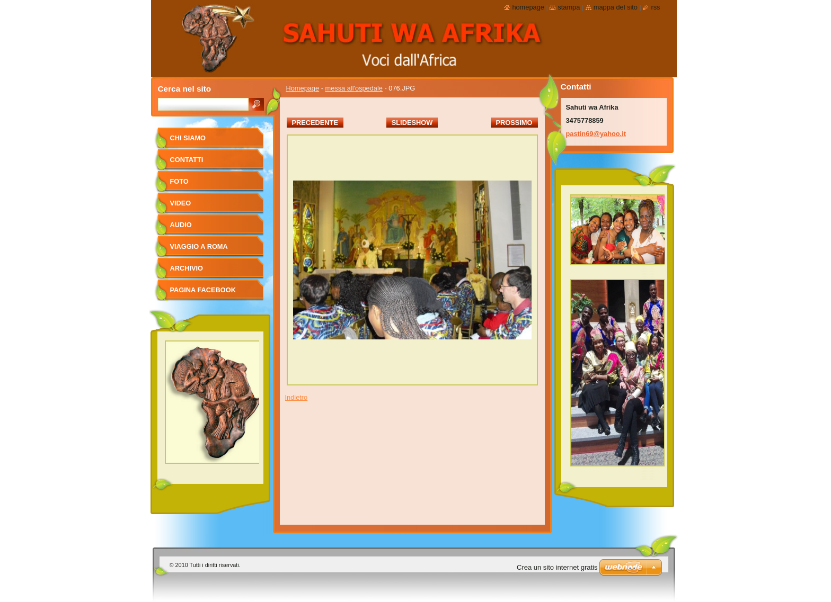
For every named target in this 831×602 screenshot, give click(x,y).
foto (179, 181)
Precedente (315, 123)
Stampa (569, 7)
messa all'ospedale (354, 88)
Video (180, 203)
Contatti (187, 160)
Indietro (296, 397)
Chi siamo (188, 138)
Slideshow (412, 123)
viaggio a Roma (199, 246)
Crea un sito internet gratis (557, 567)
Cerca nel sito (184, 88)
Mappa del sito (616, 7)
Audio (181, 225)
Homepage (303, 88)
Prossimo (514, 123)
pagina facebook (203, 290)
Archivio (187, 268)
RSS (655, 7)
